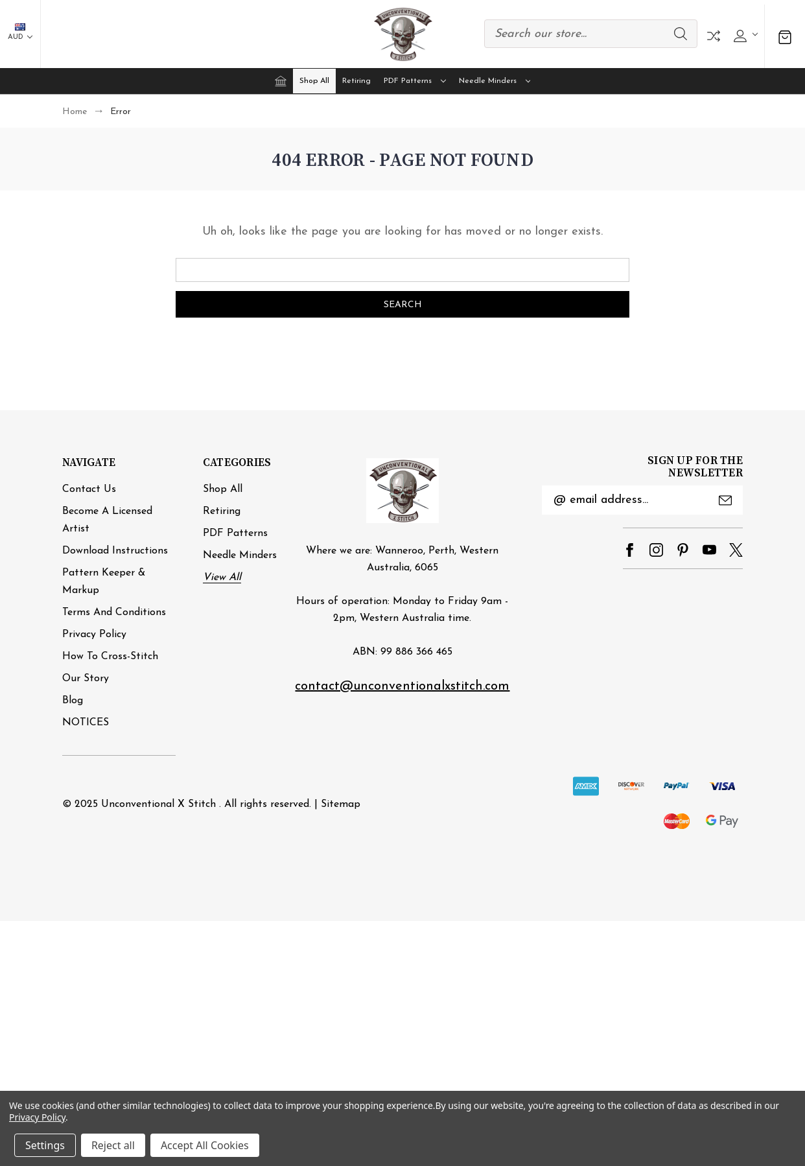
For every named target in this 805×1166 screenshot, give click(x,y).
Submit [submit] (725, 500)
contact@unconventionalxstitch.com (402, 686)
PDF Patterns (415, 81)
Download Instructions (115, 551)
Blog (72, 700)
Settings (45, 1145)
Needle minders (495, 81)
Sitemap (340, 804)
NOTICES (85, 722)
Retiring (356, 81)
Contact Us (89, 489)
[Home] (280, 81)
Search (680, 33)
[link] (402, 862)
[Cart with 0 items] (784, 36)
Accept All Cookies (205, 1145)
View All (222, 577)
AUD (20, 32)
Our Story (85, 678)
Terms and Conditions (114, 612)
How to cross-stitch (110, 656)
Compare (713, 36)
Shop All (314, 81)
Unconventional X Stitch (158, 804)
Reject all (113, 1145)
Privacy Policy (94, 634)
